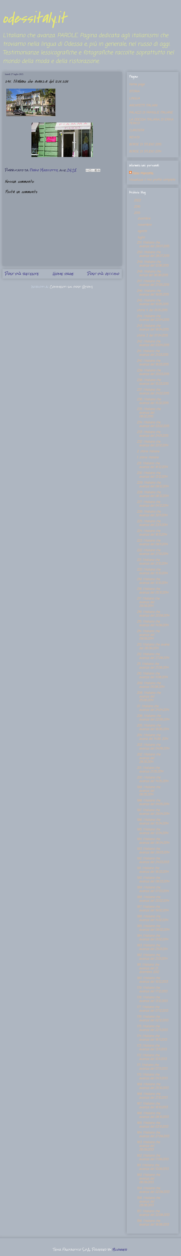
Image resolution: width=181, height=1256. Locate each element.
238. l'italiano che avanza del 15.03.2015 (152, 382)
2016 (137, 206)
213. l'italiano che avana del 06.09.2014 (153, 646)
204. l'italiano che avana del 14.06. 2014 (152, 737)
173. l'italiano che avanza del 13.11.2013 (152, 1047)
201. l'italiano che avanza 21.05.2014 (150, 770)
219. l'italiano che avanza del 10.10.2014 (152, 581)
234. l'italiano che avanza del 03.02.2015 (153, 424)
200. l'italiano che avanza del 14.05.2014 (152, 779)
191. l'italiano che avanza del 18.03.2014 (152, 870)
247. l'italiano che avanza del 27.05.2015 (153, 283)
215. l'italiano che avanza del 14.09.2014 (152, 623)
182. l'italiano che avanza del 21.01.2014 (152, 957)
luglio (142, 237)
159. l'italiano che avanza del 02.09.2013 (153, 1190)
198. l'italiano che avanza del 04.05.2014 (153, 802)
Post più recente (22, 274)
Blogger (119, 1249)
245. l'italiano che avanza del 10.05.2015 (152, 302)
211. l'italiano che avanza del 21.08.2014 (152, 666)
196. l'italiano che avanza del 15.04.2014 (152, 822)
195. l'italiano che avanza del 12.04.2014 (152, 831)
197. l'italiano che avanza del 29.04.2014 (153, 812)
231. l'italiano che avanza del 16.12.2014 (152, 465)
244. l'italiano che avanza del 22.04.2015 (153, 318)
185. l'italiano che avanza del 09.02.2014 (153, 928)
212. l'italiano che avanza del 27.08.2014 (153, 656)
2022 (138, 200)
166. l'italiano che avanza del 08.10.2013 (152, 1115)
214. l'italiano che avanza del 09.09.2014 (148, 635)
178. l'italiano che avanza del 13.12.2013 (152, 999)
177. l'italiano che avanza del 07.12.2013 (152, 1009)
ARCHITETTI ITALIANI (143, 105)
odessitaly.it (34, 18)
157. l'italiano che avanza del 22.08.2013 (153, 1213)
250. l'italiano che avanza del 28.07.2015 (153, 254)
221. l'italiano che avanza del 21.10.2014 (152, 562)
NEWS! (134, 137)
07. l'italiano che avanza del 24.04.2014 (153, 708)
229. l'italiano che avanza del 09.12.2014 (152, 484)
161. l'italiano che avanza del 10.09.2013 (152, 1167)
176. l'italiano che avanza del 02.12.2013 (152, 1018)
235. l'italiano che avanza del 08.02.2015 (149, 413)
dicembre (144, 218)
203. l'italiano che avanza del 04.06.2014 (153, 747)
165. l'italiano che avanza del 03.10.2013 (152, 1125)
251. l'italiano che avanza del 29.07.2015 (153, 244)
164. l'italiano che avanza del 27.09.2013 (153, 1134)
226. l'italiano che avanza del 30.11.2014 (152, 513)
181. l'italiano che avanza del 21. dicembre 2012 (148, 968)
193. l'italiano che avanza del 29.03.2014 (153, 850)
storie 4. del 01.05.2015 (152, 310)
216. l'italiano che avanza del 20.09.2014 (153, 614)
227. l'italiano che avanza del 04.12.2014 (152, 504)
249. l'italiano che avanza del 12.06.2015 (153, 264)
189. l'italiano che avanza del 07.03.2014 (153, 889)
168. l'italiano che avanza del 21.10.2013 (152, 1096)
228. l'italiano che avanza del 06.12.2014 (152, 494)
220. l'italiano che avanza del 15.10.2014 (152, 571)
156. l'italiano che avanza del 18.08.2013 (153, 1223)
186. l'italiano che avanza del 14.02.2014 (152, 918)
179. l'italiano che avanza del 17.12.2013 (152, 989)
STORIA (134, 91)
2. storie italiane (148, 451)
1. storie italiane (148, 457)
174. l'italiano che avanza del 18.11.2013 (152, 1038)
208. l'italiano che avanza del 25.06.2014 (149, 697)
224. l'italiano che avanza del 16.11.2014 (152, 533)
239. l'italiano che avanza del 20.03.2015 (153, 372)
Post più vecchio (103, 274)
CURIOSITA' (136, 130)
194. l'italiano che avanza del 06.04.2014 (153, 841)
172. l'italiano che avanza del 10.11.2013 (152, 1057)
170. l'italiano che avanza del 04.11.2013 (152, 1076)
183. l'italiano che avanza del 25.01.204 (152, 947)
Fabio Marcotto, (142, 173)
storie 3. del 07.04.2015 (152, 335)
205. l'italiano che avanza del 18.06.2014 (153, 727)
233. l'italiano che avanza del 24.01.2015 (152, 434)
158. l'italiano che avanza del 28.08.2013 (148, 1202)
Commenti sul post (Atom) (71, 286)
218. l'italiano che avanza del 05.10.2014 (152, 591)
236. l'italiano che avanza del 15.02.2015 (152, 401)
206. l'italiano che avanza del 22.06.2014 (153, 718)
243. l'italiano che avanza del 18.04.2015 (153, 328)
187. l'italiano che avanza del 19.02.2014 (152, 908)
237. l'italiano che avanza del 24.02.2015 (153, 391)
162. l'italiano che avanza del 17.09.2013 (152, 1157)
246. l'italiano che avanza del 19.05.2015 (153, 293)
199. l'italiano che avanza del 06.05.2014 (148, 791)
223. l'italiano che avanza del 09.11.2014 (152, 542)
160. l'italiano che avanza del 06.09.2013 (148, 1179)
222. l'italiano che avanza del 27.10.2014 (152, 552)
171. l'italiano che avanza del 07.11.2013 (152, 1067)
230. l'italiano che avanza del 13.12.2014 (152, 475)
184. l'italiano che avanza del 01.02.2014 (152, 937)
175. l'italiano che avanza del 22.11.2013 (152, 1028)
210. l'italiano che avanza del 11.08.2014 (152, 675)
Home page (63, 274)
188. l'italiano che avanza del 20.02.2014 (153, 899)
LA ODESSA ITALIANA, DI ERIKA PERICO (151, 121)
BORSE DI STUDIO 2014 (145, 151)
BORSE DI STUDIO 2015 (145, 144)
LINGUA (134, 98)
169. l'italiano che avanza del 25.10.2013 (152, 1086)
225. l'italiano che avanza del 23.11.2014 (152, 523)
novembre (145, 224)
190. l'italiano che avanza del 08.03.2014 (153, 879)
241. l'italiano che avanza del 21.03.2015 (152, 353)
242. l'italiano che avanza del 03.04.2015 (153, 343)
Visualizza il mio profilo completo (152, 179)
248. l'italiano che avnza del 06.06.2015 (152, 273)
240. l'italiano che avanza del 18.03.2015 (153, 362)
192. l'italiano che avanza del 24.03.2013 (153, 860)
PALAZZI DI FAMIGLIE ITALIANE (151, 112)
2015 (137, 213)
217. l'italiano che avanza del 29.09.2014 (148, 602)
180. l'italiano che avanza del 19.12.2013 (152, 980)
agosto (143, 231)
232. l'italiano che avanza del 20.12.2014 (152, 443)
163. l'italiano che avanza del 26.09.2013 (148, 1146)
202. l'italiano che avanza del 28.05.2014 (148, 758)
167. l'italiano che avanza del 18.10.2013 (152, 1105)
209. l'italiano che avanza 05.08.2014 (150, 685)
